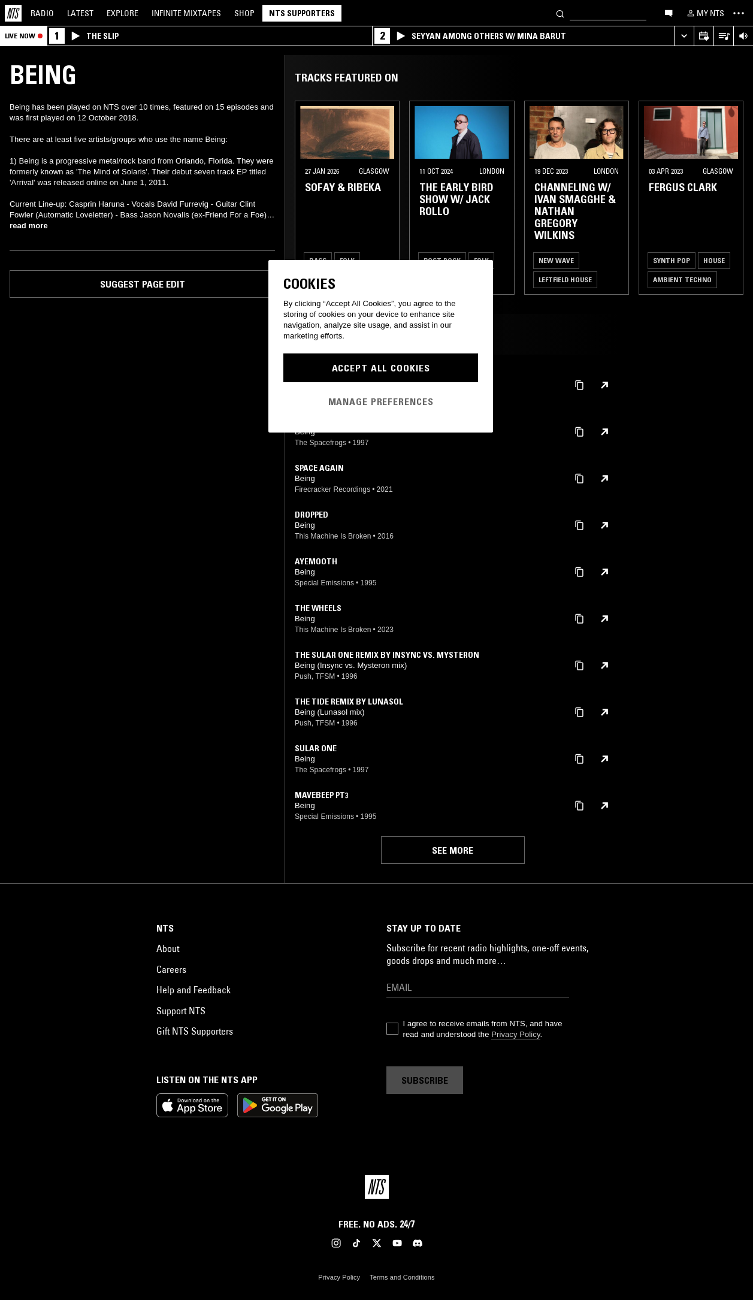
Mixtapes (186, 13)
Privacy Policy (515, 1034)
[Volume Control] (743, 36)
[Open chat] (668, 13)
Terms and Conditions (402, 1277)
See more (452, 850)
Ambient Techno (682, 279)
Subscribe (424, 1080)
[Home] (13, 13)
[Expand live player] (684, 36)
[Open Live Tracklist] (723, 36)
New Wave (556, 260)
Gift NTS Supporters (194, 1031)
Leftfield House (565, 279)
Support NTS (180, 1011)
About (167, 948)
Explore (122, 13)
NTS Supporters (302, 13)
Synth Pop (671, 260)
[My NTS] (704, 13)
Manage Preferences (381, 401)
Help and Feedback (193, 990)
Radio (42, 13)
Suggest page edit (142, 284)
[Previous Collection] (730, 197)
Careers (171, 969)
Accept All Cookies (381, 368)
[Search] (560, 12)
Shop (244, 13)
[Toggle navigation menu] (738, 13)
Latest (80, 13)
